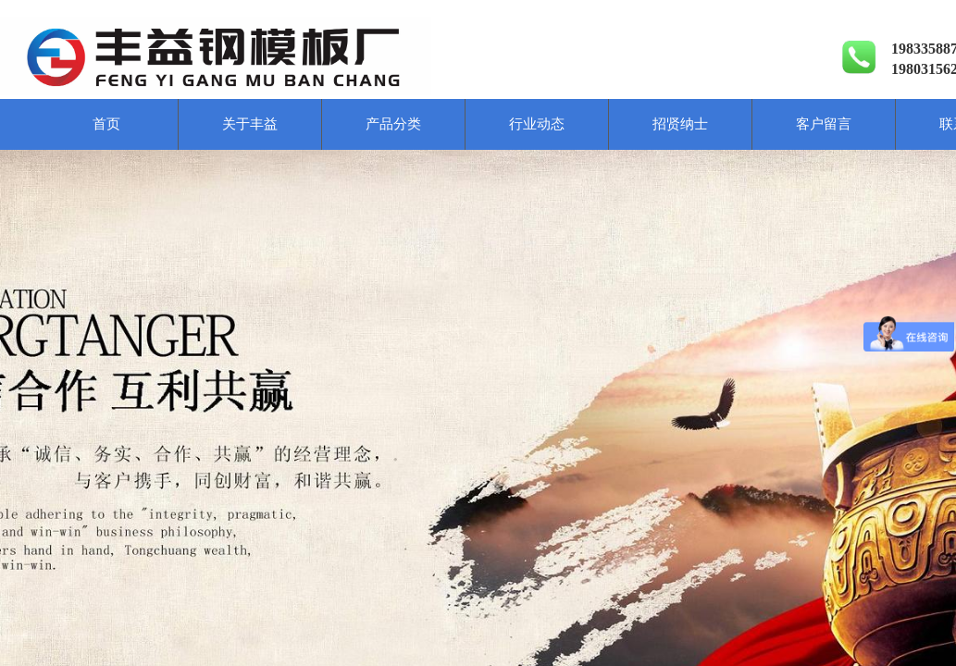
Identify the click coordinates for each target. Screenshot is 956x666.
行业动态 (537, 124)
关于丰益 (250, 124)
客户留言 (823, 124)
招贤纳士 (680, 124)
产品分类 (393, 124)
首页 (106, 124)
